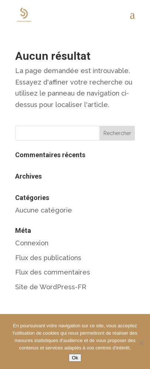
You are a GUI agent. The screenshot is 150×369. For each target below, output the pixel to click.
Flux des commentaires (52, 272)
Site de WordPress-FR (50, 287)
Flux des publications (48, 258)
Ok (75, 358)
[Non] (140, 342)
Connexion (31, 243)
